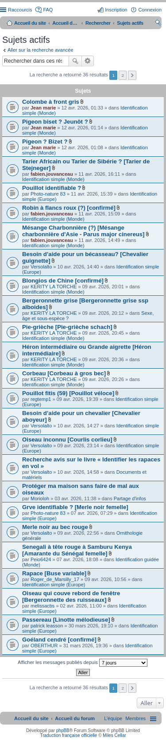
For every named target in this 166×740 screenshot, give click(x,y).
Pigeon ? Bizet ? (45, 141)
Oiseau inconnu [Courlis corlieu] (67, 439)
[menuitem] (135, 718)
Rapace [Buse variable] (54, 573)
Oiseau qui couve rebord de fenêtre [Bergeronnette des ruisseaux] (71, 596)
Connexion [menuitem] (150, 9)
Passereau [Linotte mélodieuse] (66, 619)
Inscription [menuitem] (116, 9)
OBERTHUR (44, 645)
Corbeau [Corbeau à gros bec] (64, 373)
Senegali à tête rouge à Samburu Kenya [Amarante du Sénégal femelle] (77, 550)
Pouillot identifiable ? (51, 188)
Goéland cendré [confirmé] (59, 639)
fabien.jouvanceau (52, 174)
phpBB (62, 730)
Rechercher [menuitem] (158, 23)
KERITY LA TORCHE (54, 286)
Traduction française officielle (68, 735)
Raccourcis (20, 9)
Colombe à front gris (50, 101)
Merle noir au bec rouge (55, 527)
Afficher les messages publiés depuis (82, 663)
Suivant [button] (132, 75)
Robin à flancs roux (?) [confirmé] (69, 207)
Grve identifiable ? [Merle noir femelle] (75, 507)
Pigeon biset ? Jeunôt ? (55, 121)
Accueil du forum (65, 23)
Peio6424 (41, 559)
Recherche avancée (88, 61)
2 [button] (122, 75)
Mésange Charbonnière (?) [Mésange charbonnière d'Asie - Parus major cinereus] (83, 231)
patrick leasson (47, 625)
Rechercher (75, 61)
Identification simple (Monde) (53, 179)
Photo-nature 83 (48, 193)
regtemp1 (41, 399)
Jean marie (43, 107)
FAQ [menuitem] (48, 9)
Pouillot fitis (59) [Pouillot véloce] (68, 393)
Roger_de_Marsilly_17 (55, 579)
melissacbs (42, 605)
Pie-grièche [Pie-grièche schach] (67, 327)
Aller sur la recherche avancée (40, 50)
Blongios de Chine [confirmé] (63, 280)
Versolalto (41, 266)
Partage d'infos (130, 498)
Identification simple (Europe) (53, 584)
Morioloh (40, 498)
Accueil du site (30, 23)
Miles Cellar (114, 735)
